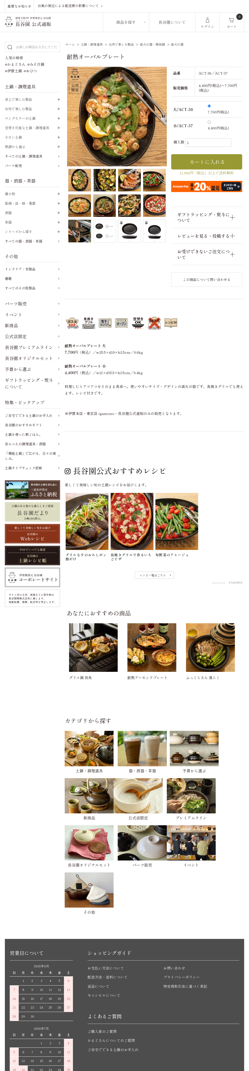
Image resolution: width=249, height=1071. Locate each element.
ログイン (207, 26)
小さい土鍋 (13, 137)
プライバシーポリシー (181, 920)
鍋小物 (10, 193)
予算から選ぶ (18, 369)
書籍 (8, 278)
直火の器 (177, 44)
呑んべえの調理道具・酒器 (25, 443)
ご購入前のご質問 (102, 974)
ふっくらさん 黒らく (203, 677)
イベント (13, 314)
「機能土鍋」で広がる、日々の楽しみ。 (30, 456)
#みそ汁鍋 (35, 64)
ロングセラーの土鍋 (20, 118)
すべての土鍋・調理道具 (23, 156)
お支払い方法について (106, 911)
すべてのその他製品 (20, 288)
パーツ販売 (13, 165)
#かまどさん (15, 64)
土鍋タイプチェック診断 (23, 467)
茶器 (8, 222)
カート (232, 26)
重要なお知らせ (19, 5)
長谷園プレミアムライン (29, 347)
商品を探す (126, 22)
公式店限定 (16, 336)
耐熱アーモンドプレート (147, 677)
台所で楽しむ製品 (121, 44)
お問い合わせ (174, 911)
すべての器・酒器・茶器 (23, 241)
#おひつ (30, 70)
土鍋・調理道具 (92, 44)
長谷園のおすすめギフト (23, 424)
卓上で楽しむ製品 (18, 99)
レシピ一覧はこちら (153, 575)
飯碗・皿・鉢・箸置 (20, 203)
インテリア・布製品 (20, 269)
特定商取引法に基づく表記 (185, 929)
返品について (98, 929)
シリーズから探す (18, 231)
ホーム (70, 44)
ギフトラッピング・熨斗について (29, 383)
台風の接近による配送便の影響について (68, 5)
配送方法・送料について (108, 920)
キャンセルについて (104, 938)
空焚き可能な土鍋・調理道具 (27, 127)
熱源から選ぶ (15, 146)
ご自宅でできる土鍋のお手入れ (29, 415)
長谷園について (172, 22)
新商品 (11, 325)
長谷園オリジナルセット (29, 358)
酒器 (8, 212)
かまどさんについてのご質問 (111, 983)
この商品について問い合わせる (207, 279)
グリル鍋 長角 (80, 677)
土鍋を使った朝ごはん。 (23, 434)
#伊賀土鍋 (13, 70)
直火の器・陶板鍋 (152, 44)
